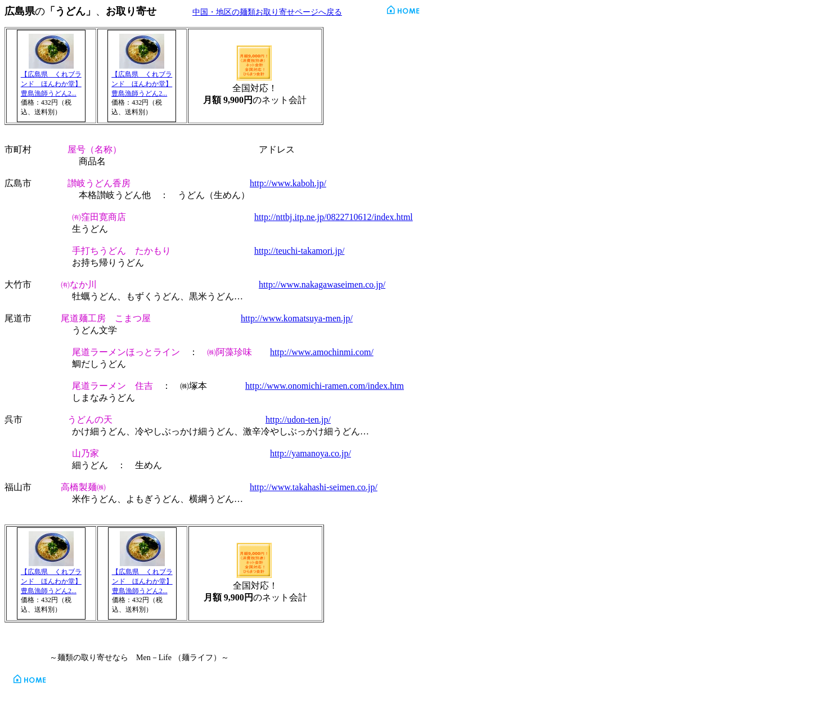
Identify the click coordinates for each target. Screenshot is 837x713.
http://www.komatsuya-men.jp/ (297, 318)
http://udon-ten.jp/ (298, 419)
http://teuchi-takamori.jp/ (299, 250)
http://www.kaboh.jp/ (288, 183)
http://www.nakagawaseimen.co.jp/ (322, 284)
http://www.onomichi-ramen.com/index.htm (324, 386)
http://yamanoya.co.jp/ (310, 453)
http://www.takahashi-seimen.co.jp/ (313, 487)
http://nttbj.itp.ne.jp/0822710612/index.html (333, 217)
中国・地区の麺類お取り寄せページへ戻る (267, 12)
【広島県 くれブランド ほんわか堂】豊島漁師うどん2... (51, 83)
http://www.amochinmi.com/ (322, 352)
